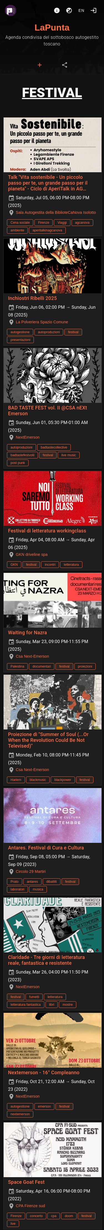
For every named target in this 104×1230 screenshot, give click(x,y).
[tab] (39, 65)
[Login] (93, 10)
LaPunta (51, 27)
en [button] (81, 10)
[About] (57, 10)
